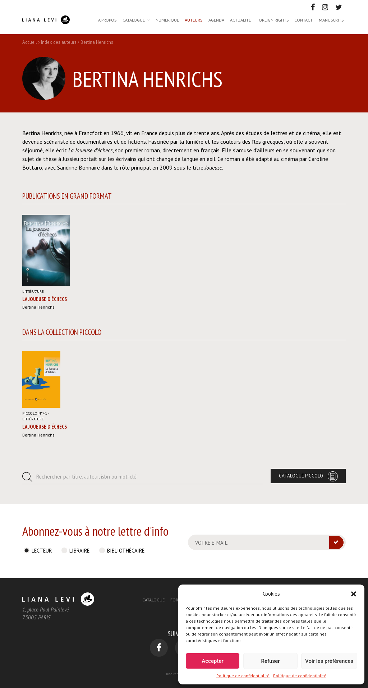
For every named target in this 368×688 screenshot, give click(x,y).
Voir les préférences (329, 661)
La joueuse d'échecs (44, 299)
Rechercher (86, 476)
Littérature (33, 291)
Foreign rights (273, 20)
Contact (303, 20)
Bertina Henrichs (38, 307)
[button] (353, 593)
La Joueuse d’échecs (44, 426)
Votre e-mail (211, 542)
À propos (107, 20)
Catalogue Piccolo (301, 476)
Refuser (270, 661)
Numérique (167, 20)
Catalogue (134, 20)
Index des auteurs (59, 42)
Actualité (240, 20)
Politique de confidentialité (243, 675)
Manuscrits (331, 20)
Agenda (216, 20)
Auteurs (193, 20)
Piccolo (34, 413)
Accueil (29, 42)
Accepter (212, 661)
